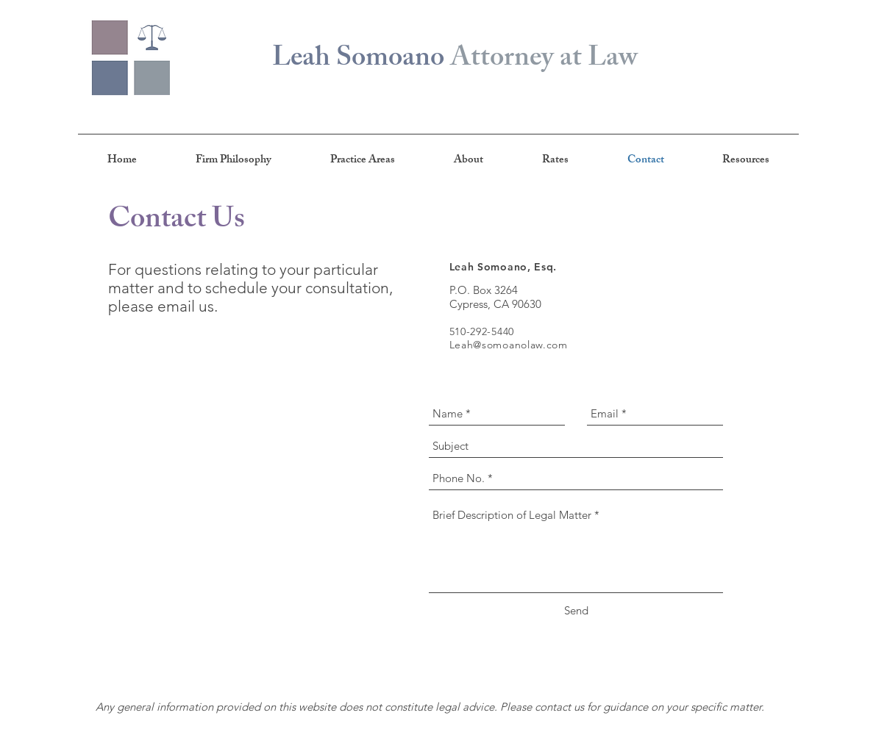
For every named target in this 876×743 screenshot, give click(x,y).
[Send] (576, 610)
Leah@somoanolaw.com (508, 344)
